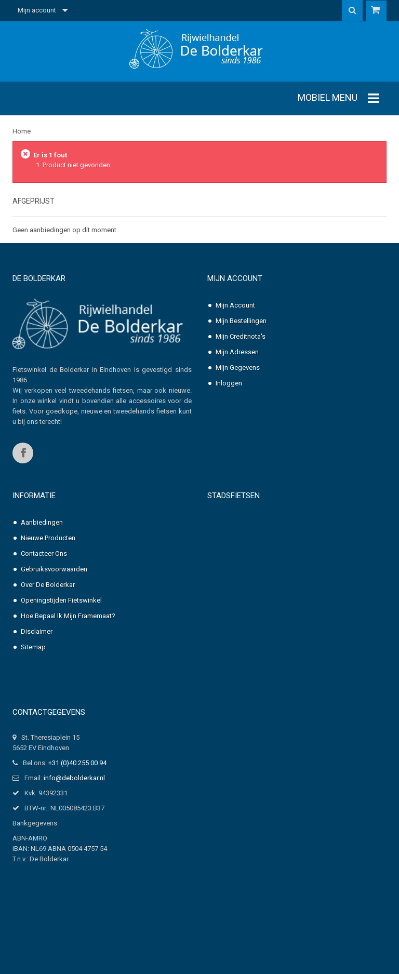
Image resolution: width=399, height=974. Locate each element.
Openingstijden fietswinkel (61, 621)
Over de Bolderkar (48, 605)
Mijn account (234, 278)
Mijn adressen (237, 352)
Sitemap (33, 668)
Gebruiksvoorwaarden (54, 590)
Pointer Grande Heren (271, 629)
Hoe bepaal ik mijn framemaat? (68, 637)
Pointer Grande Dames (272, 603)
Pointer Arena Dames (270, 541)
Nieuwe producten (48, 559)
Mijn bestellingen (241, 321)
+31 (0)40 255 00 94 (77, 799)
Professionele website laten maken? (66, 957)
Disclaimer (36, 652)
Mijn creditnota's (240, 336)
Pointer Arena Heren (269, 572)
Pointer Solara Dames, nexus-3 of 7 (289, 660)
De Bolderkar (38, 278)
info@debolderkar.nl (74, 814)
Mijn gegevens (238, 367)
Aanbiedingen (42, 543)
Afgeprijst (33, 201)
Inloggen (229, 383)
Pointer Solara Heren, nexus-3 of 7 (288, 691)
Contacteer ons (44, 574)
